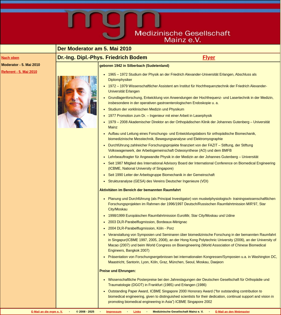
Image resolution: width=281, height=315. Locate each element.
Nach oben (10, 58)
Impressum (113, 311)
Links (137, 311)
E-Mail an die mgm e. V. (47, 311)
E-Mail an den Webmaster (232, 311)
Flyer (209, 57)
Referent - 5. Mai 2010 (19, 72)
